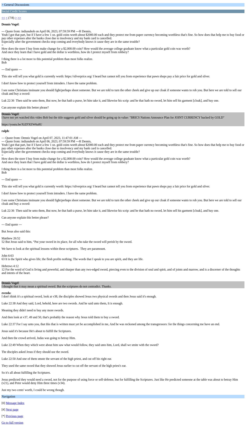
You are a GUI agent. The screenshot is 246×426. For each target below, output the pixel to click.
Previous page (14, 416)
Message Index (15, 403)
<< (3, 17)
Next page (12, 409)
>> (19, 17)
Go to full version (12, 422)
